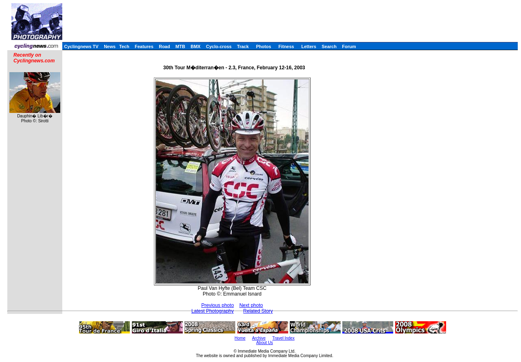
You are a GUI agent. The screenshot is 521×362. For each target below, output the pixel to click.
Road (164, 46)
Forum (349, 46)
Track (243, 46)
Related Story (258, 311)
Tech (124, 46)
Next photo (251, 305)
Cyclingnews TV (81, 46)
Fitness (286, 46)
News (110, 46)
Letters (308, 46)
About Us (264, 342)
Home (239, 338)
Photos (263, 46)
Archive (258, 338)
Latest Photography (212, 311)
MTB (180, 46)
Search (329, 46)
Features (144, 46)
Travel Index (283, 338)
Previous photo (217, 305)
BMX (195, 46)
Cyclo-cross (219, 46)
